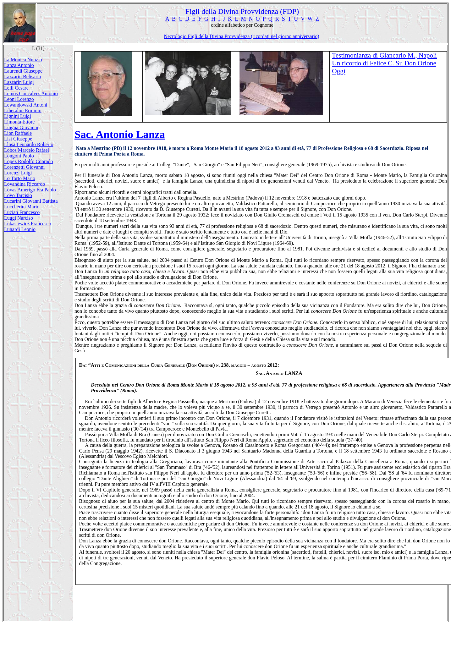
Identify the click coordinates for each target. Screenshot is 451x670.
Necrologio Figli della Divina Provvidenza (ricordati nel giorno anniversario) (241, 36)
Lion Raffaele (18, 133)
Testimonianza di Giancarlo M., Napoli (384, 55)
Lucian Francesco (22, 212)
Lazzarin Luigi (19, 82)
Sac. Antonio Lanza (119, 134)
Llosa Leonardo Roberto (28, 144)
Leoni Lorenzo (19, 99)
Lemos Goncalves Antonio (31, 93)
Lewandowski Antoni (25, 104)
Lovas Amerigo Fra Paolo (30, 189)
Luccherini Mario (21, 206)
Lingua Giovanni (21, 127)
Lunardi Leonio (20, 229)
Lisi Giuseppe (18, 138)
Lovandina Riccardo (24, 184)
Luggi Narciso (18, 218)
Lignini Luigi (17, 116)
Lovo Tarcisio (18, 195)
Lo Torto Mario (19, 178)
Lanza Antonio (19, 65)
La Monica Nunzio (23, 59)
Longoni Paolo (19, 155)
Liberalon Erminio (22, 110)
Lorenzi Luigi (18, 172)
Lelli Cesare (16, 88)
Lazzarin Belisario (22, 76)
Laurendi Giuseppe (23, 71)
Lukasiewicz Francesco (27, 223)
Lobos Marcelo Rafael (26, 150)
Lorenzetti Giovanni (24, 167)
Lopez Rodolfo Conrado (28, 161)
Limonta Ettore (19, 121)
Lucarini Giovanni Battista (31, 201)
